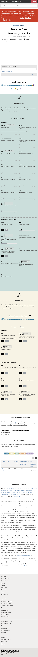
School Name (3, 462)
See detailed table (31, 74)
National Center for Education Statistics (16, 488)
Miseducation (16, 1)
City (9, 461)
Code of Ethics (5, 614)
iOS (2, 630)
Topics (3, 583)
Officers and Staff (6, 603)
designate (15, 422)
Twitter (3, 626)
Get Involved (4, 589)
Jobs (2, 605)
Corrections (4, 594)
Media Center (5, 610)
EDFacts (19, 492)
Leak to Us (4, 637)
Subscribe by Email (6, 621)
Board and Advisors (6, 601)
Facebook (4, 628)
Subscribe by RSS (6, 623)
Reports (3, 608)
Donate (34, 1)
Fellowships (10, 605)
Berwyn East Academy (7, 71)
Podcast (3, 632)
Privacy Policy (5, 616)
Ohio (23, 25)
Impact (3, 592)
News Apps (4, 587)
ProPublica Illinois (6, 578)
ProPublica (4, 576)
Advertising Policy (6, 612)
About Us (3, 599)
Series (3, 585)
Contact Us (4, 641)
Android (8, 630)
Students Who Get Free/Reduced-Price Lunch (24, 463)
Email (2, 435)
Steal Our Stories (6, 639)
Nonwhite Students (16, 463)
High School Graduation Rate (33, 464)
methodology (16, 496)
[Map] (19, 54)
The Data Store (5, 581)
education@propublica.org (24, 555)
